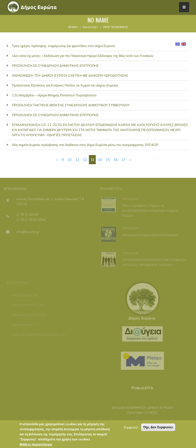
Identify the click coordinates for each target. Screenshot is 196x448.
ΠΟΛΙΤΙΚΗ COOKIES (141, 413)
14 (100, 159)
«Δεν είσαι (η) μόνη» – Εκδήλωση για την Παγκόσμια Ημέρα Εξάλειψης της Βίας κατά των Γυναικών (82, 56)
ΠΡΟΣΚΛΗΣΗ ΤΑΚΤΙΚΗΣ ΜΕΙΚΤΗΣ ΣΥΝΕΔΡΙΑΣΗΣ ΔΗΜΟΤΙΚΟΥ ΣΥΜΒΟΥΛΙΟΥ (71, 105)
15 (108, 159)
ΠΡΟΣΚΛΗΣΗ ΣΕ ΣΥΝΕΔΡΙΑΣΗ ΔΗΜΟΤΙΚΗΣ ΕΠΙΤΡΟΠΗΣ (55, 65)
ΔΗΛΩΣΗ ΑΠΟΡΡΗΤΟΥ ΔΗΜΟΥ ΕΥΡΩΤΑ (141, 408)
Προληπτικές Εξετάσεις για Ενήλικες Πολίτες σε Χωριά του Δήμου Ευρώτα (65, 85)
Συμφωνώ (131, 428)
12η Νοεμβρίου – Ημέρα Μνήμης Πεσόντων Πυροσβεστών (54, 95)
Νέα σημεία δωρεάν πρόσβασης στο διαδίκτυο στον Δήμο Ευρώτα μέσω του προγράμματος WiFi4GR (85, 145)
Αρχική (72, 27)
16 (115, 159)
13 (92, 159)
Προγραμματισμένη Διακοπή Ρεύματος (150, 235)
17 (123, 159)
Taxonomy (90, 27)
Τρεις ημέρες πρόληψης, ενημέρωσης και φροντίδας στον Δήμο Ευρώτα (63, 46)
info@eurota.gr (26, 232)
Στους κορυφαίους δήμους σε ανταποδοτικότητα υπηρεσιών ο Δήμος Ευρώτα (150, 210)
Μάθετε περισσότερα (35, 445)
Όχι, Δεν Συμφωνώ (158, 428)
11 (77, 159)
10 (69, 159)
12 (85, 159)
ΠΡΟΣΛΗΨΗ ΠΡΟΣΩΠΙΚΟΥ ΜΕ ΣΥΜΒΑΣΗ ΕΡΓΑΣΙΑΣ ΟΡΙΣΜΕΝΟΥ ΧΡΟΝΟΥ (154, 262)
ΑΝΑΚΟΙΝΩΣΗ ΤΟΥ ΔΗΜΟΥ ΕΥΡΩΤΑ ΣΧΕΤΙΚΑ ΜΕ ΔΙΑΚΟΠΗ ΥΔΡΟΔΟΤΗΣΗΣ (70, 75)
